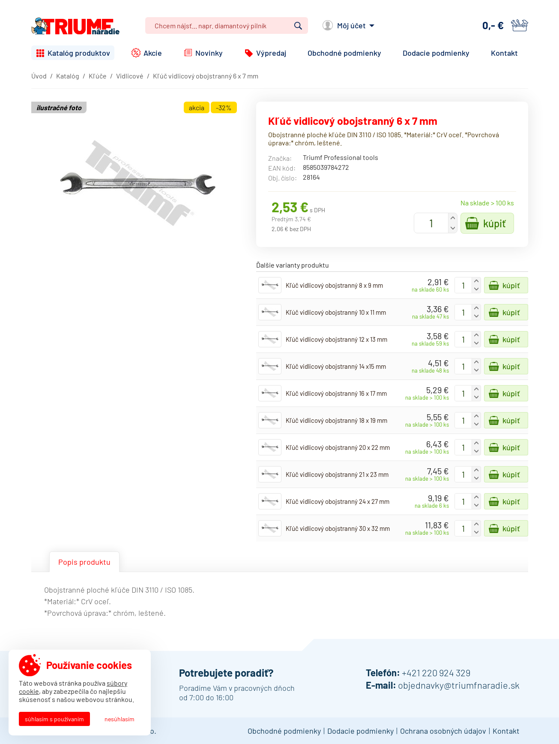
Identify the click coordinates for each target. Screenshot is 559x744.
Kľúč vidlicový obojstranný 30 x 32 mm (338, 528)
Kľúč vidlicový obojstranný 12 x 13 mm (336, 339)
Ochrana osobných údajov (443, 730)
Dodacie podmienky (436, 52)
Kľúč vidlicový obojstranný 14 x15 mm (336, 366)
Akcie (152, 52)
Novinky (209, 52)
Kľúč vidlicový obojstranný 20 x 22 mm (338, 447)
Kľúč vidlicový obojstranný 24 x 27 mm (337, 501)
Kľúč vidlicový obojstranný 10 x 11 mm (336, 312)
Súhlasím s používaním (54, 719)
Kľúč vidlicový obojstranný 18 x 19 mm (336, 420)
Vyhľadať (298, 26)
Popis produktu (84, 561)
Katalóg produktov (79, 52)
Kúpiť (494, 223)
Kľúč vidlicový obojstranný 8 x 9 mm (334, 285)
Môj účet (351, 25)
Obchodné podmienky (344, 52)
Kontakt (504, 52)
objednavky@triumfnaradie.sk (459, 684)
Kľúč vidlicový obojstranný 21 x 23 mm (337, 474)
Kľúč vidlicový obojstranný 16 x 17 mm (336, 393)
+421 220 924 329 (436, 672)
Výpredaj (271, 52)
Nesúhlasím (120, 719)
